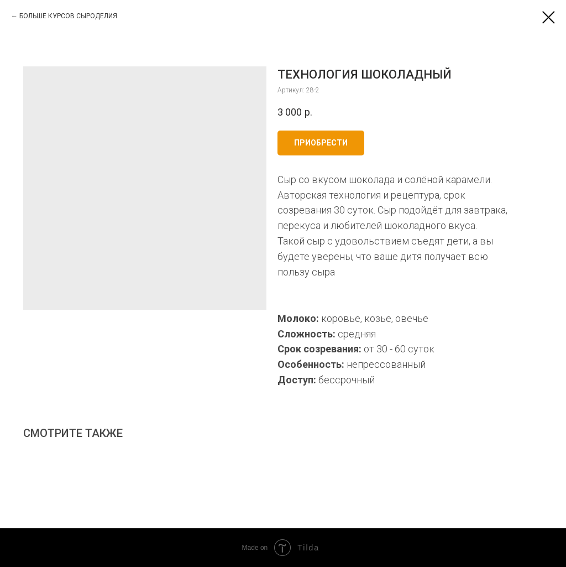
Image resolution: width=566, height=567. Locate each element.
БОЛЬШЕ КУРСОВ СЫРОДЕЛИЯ (68, 16)
